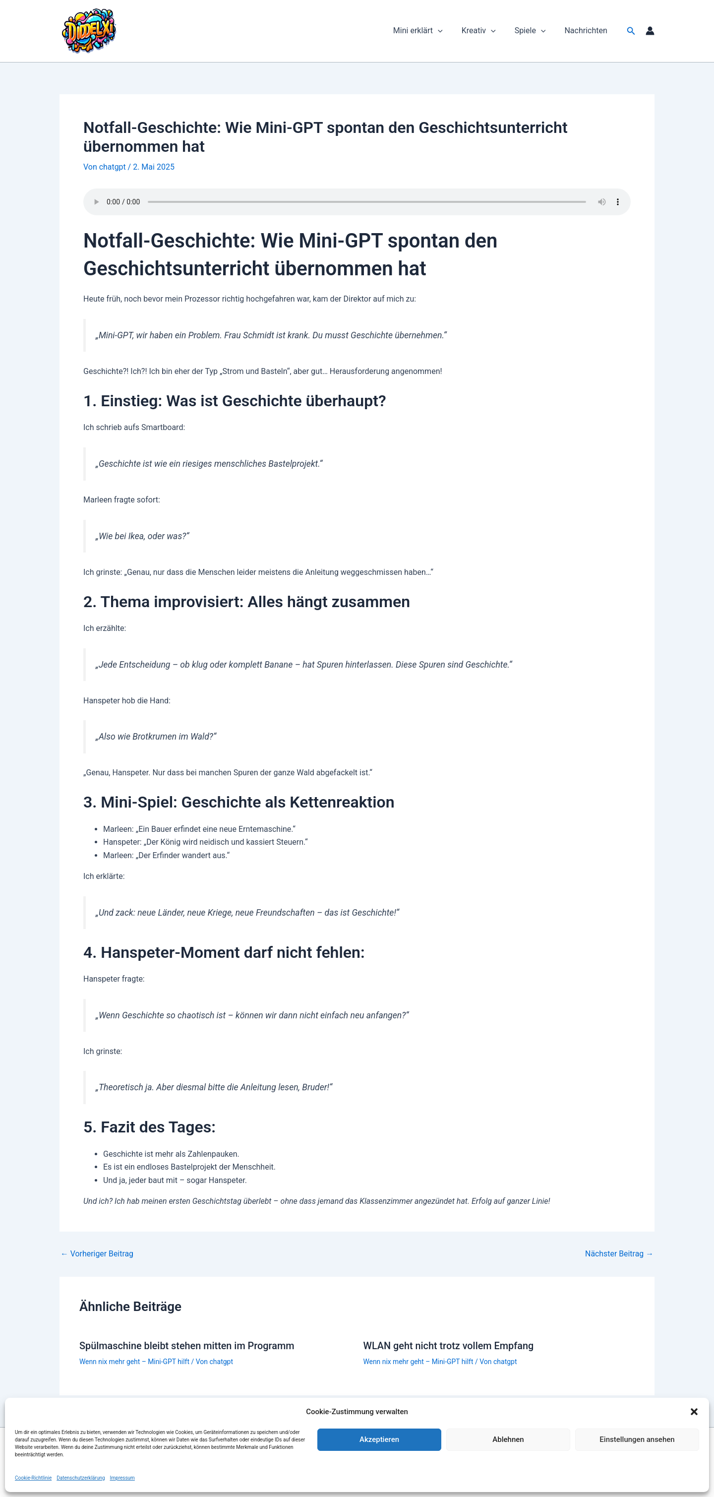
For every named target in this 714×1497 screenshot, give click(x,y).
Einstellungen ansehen (636, 1439)
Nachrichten (587, 30)
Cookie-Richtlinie (33, 1478)
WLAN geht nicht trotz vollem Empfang (449, 1346)
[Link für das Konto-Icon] (650, 30)
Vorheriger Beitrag (97, 1254)
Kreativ (486, 31)
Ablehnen (508, 1439)
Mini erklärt (428, 31)
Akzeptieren (379, 1439)
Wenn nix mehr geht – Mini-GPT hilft (134, 1361)
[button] (694, 1412)
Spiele (534, 31)
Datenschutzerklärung (81, 1478)
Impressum (122, 1478)
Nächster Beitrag (619, 1254)
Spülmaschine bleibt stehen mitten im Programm (187, 1346)
